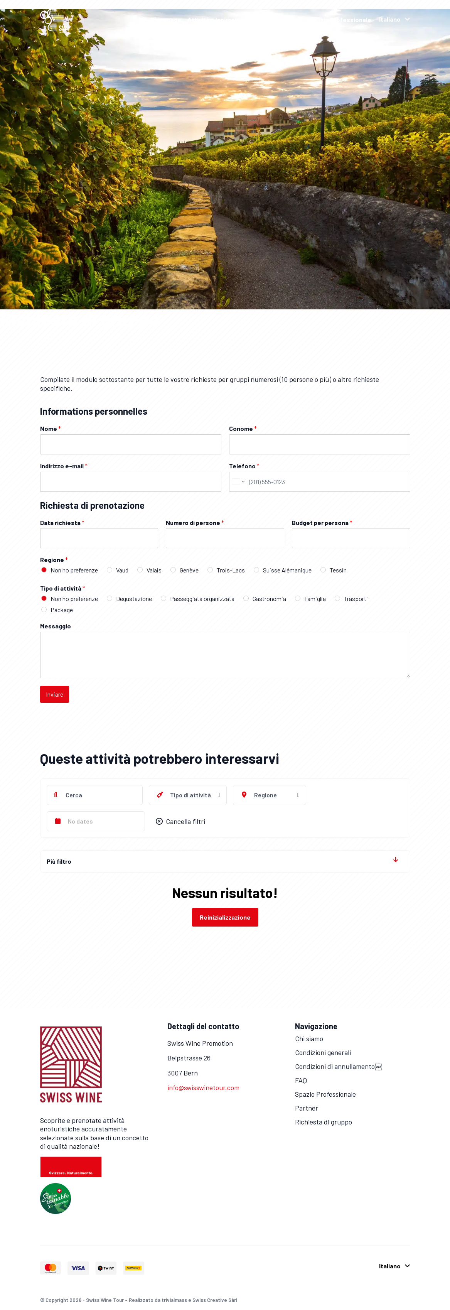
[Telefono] (319, 482)
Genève (189, 570)
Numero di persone (195, 522)
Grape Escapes (281, 19)
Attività (198, 19)
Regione (54, 559)
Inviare (54, 694)
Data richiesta (62, 522)
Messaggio (55, 626)
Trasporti (356, 598)
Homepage (165, 19)
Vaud (122, 570)
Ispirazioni (230, 19)
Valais (154, 570)
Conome (243, 428)
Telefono (244, 465)
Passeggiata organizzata (202, 598)
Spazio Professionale (340, 19)
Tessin (338, 570)
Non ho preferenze (74, 570)
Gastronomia (269, 598)
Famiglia (315, 598)
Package (62, 609)
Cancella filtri (180, 821)
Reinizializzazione (225, 917)
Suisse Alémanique (287, 570)
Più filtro (59, 861)
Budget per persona (322, 522)
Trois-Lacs (231, 570)
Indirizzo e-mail (64, 465)
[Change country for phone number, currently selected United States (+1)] (237, 482)
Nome (50, 428)
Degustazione (134, 598)
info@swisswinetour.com (203, 1087)
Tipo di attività (62, 588)
